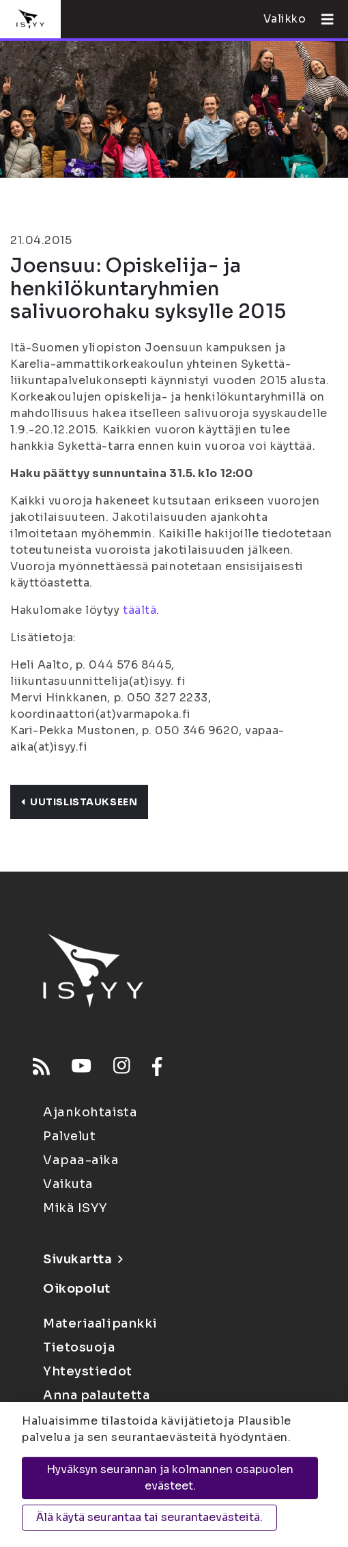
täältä (139, 610)
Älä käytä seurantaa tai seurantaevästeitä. (149, 1517)
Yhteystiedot (87, 1371)
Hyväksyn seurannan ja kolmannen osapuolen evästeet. (169, 1477)
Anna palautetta (96, 1395)
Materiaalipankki (100, 1323)
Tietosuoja (79, 1347)
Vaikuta (68, 1184)
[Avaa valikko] (322, 19)
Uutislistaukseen (79, 802)
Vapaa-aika (81, 1160)
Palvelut (69, 1136)
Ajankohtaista (90, 1112)
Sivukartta (82, 1259)
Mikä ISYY (75, 1207)
